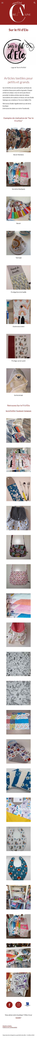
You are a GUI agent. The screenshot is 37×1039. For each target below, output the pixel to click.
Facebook (19, 411)
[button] (2, 2)
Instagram (27, 411)
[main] (18, 29)
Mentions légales (7, 1026)
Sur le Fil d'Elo (10, 411)
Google (18, 1017)
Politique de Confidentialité (10, 1027)
